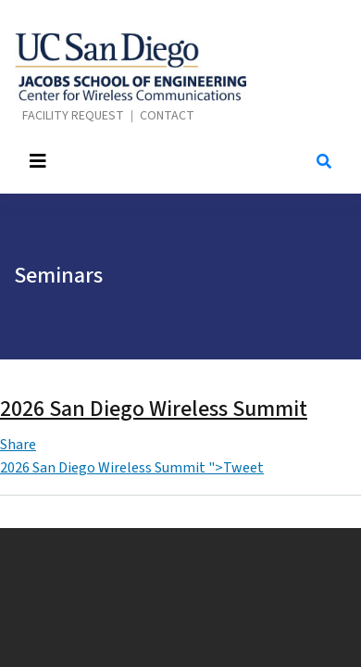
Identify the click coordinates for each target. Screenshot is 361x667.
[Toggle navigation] (154, 161)
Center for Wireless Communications (130, 66)
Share (18, 444)
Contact (167, 116)
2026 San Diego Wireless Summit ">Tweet (132, 468)
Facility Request (73, 116)
